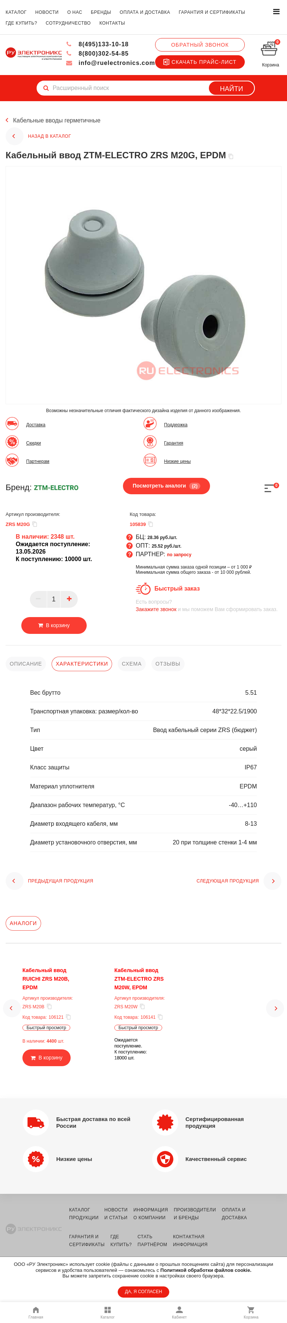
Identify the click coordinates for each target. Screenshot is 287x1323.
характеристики (82, 664)
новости (47, 12)
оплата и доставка (145, 12)
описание (26, 664)
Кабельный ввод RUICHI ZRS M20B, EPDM (45, 978)
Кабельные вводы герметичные (57, 120)
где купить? (21, 23)
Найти (231, 89)
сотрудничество (68, 23)
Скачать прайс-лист (200, 62)
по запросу (179, 554)
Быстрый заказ (177, 588)
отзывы (167, 664)
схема (132, 664)
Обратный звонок (200, 45)
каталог (16, 12)
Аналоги (23, 923)
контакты (112, 23)
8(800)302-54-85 (97, 53)
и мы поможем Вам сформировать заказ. (208, 605)
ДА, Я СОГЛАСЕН (143, 1291)
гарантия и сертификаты (212, 12)
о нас (74, 12)
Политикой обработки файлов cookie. (205, 1270)
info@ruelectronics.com (110, 63)
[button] (12, 1016)
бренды (101, 12)
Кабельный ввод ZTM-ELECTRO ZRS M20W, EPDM (139, 978)
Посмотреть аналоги (166, 486)
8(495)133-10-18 (97, 44)
